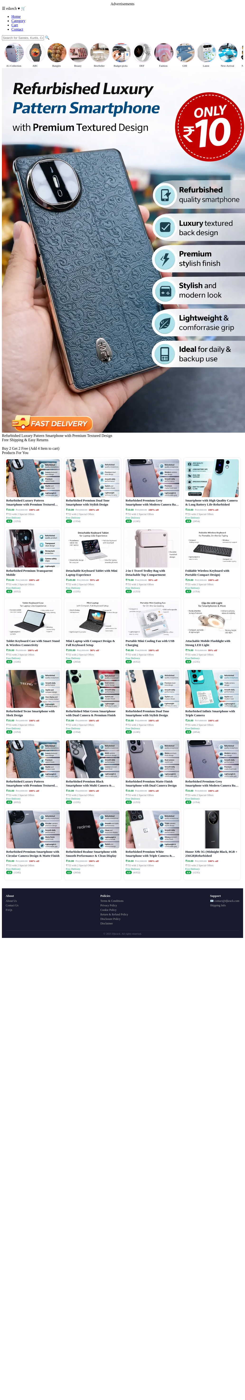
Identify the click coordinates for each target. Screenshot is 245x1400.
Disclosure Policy (110, 919)
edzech (12, 8)
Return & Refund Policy (114, 914)
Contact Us (12, 905)
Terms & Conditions (112, 901)
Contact (17, 29)
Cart (14, 25)
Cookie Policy (108, 910)
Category (18, 21)
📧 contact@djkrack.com (224, 901)
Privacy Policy (108, 905)
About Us (11, 901)
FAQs (9, 910)
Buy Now (9, 444)
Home (16, 16)
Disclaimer (106, 923)
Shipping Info (218, 905)
